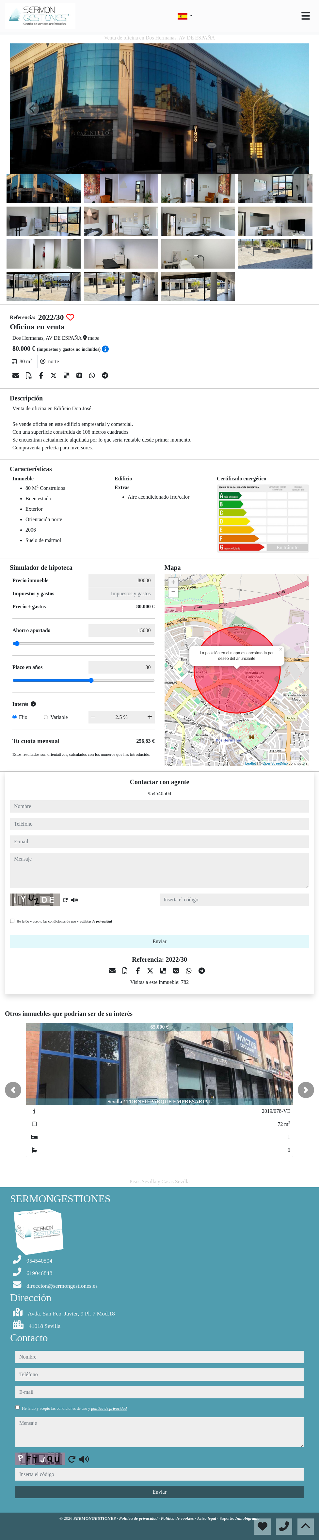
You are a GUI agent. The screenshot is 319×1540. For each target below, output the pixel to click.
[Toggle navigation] (305, 16)
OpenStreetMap (275, 763)
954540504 (159, 793)
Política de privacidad (139, 1518)
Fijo (23, 717)
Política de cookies (178, 1518)
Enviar (159, 941)
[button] (13, 1090)
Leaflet (250, 763)
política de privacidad (96, 921)
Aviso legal (207, 1518)
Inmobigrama (247, 1518)
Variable (59, 717)
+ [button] (173, 583)
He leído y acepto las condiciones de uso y (64, 921)
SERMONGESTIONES (95, 1518)
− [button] (173, 593)
